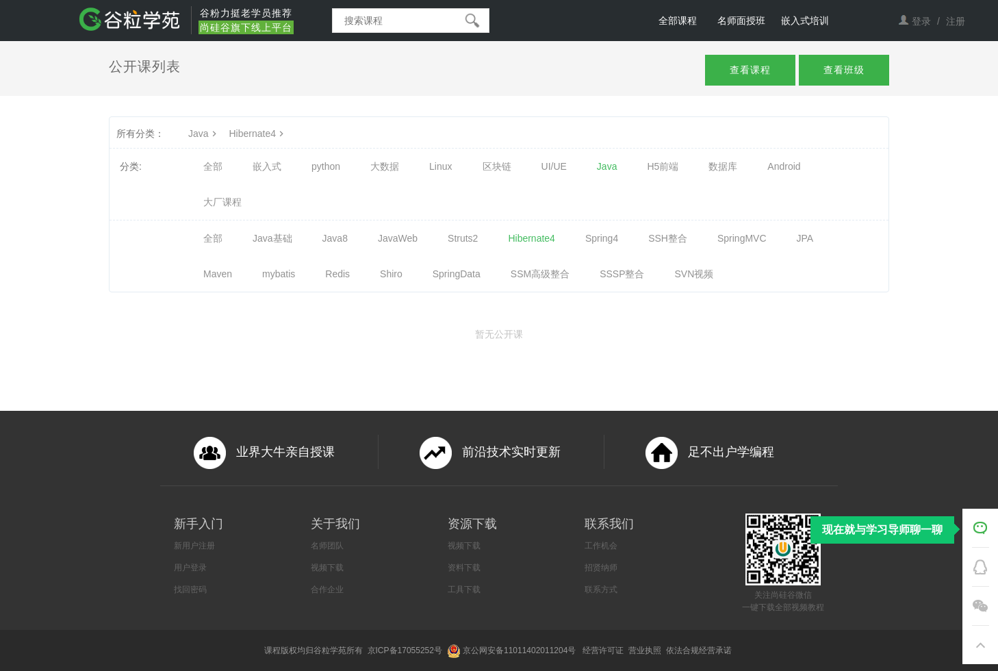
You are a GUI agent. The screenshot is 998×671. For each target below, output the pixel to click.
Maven (217, 273)
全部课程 (677, 20)
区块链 (497, 166)
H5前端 (662, 166)
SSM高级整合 (540, 273)
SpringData (457, 273)
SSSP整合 (622, 273)
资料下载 (464, 567)
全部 (212, 166)
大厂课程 (222, 202)
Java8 (335, 238)
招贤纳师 (601, 567)
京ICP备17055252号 (406, 650)
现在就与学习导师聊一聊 (882, 529)
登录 (921, 21)
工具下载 (464, 589)
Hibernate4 (258, 133)
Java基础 (272, 238)
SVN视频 (694, 273)
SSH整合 (667, 238)
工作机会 (601, 545)
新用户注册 (194, 545)
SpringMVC (742, 238)
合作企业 (327, 589)
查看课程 (750, 69)
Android (783, 166)
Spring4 (601, 238)
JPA (805, 238)
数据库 (722, 166)
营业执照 (645, 650)
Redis (337, 273)
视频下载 (327, 567)
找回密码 (190, 589)
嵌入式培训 (805, 20)
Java (204, 133)
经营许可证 (604, 650)
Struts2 (463, 238)
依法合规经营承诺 (700, 650)
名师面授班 (741, 20)
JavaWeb (398, 238)
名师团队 (327, 545)
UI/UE (554, 166)
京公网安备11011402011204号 (521, 650)
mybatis (278, 273)
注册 (955, 21)
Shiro (391, 273)
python (325, 166)
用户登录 (190, 567)
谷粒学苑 (330, 650)
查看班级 (844, 69)
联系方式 (601, 589)
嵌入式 (267, 166)
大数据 (384, 166)
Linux (440, 166)
